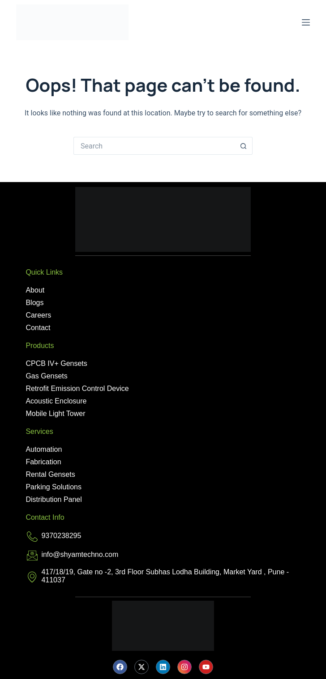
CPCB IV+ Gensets (56, 363)
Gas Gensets (46, 376)
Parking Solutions (54, 487)
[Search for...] (154, 146)
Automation (44, 449)
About (35, 290)
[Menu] (306, 22)
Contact (38, 327)
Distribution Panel (54, 499)
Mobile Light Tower (55, 413)
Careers (38, 315)
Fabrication (43, 462)
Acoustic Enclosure (56, 401)
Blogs (34, 302)
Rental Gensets (50, 474)
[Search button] (244, 146)
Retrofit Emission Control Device (77, 388)
